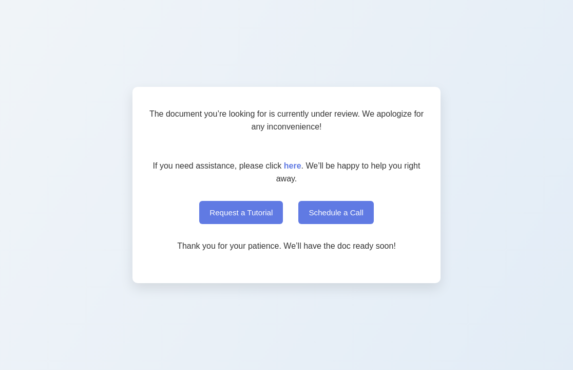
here (292, 165)
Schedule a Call (336, 212)
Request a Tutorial (241, 212)
